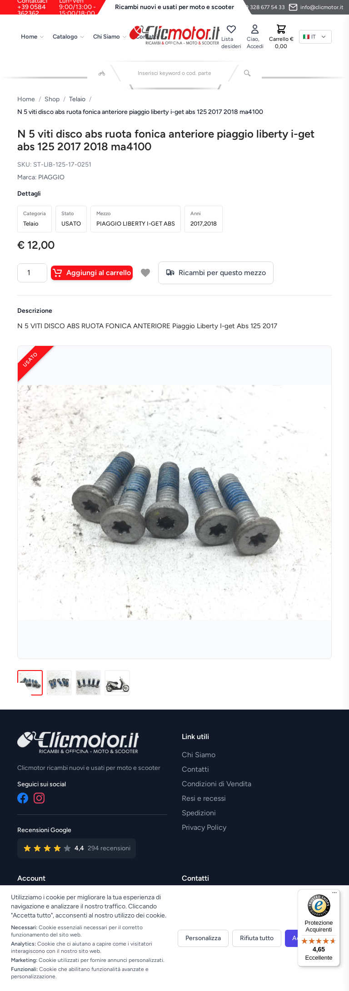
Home (33, 36)
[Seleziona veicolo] (102, 73)
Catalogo (69, 36)
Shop (52, 99)
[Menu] (334, 894)
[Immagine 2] (59, 682)
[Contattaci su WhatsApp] (256, 7)
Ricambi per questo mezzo (216, 272)
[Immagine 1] (30, 682)
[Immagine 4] (117, 682)
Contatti (195, 769)
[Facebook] (22, 798)
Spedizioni (199, 813)
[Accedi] (255, 37)
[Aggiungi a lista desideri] (145, 273)
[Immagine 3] (88, 682)
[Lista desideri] (231, 37)
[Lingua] (315, 37)
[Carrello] (281, 37)
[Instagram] (39, 798)
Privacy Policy (204, 827)
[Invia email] (316, 7)
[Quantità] (32, 273)
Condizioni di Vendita (216, 783)
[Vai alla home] (174, 34)
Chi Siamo (110, 36)
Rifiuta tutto (257, 938)
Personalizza (203, 938)
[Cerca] (247, 73)
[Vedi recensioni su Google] (76, 848)
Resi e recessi (204, 798)
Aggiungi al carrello (92, 272)
